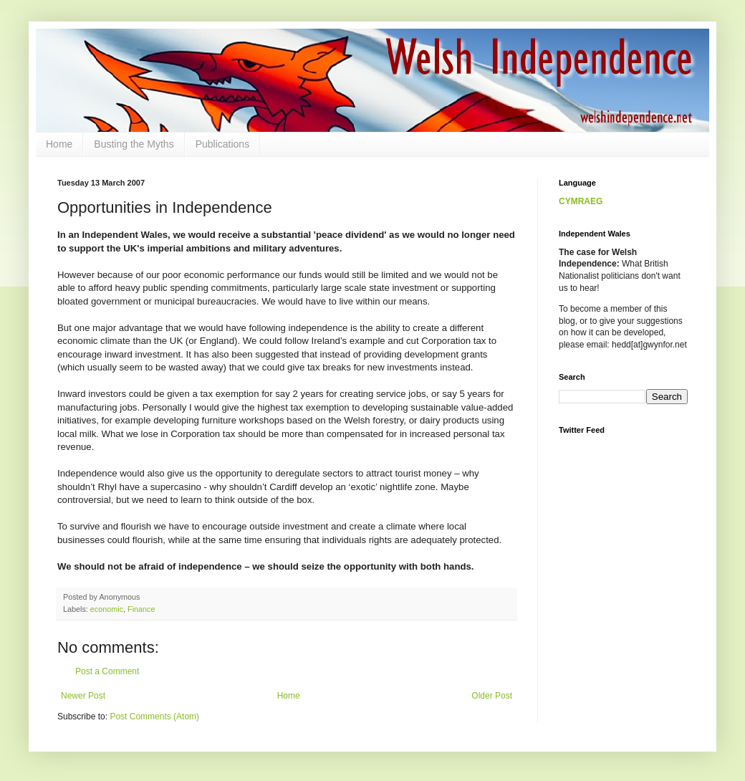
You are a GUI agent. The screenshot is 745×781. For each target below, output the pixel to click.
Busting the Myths (133, 144)
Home (59, 144)
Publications (223, 144)
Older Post (491, 696)
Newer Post (83, 696)
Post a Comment (107, 671)
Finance (141, 609)
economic (106, 609)
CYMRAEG (580, 201)
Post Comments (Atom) (154, 716)
